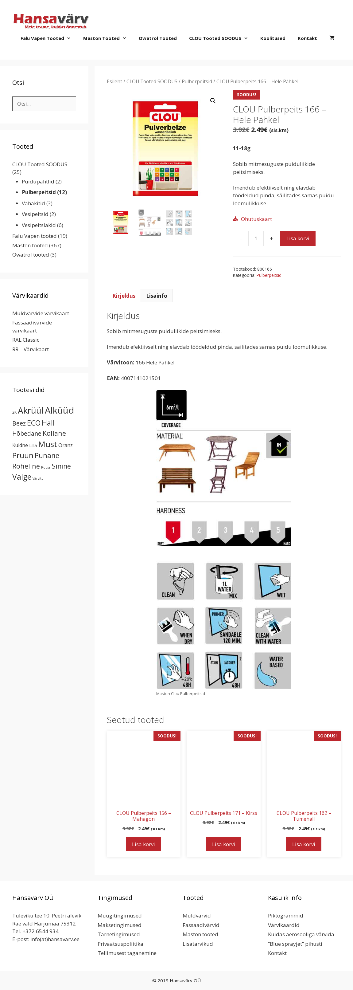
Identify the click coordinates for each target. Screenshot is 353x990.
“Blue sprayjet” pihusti (295, 943)
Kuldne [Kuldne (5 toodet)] (20, 445)
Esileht (114, 81)
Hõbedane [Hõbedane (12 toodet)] (26, 434)
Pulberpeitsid (197, 81)
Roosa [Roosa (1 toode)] (46, 467)
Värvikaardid (284, 925)
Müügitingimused (120, 915)
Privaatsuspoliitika (120, 943)
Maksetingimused (120, 925)
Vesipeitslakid (39, 225)
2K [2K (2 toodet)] (14, 412)
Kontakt (307, 38)
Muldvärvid (197, 915)
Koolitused (272, 38)
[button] (213, 100)
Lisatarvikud (198, 943)
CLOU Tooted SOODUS (221, 38)
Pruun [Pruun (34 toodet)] (22, 455)
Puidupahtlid (38, 181)
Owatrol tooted (158, 38)
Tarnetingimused (119, 934)
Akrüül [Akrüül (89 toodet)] (31, 410)
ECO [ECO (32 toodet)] (34, 423)
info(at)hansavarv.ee (55, 939)
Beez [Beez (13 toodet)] (19, 423)
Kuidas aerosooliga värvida (301, 934)
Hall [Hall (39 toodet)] (48, 423)
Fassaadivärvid (201, 925)
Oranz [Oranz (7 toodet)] (65, 445)
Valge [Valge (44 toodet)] (21, 477)
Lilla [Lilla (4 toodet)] (33, 445)
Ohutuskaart (256, 218)
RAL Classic (25, 339)
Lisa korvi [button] (143, 844)
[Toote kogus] (256, 238)
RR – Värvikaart (30, 349)
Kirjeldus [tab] (123, 295)
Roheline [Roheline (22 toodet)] (26, 466)
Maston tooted (108, 38)
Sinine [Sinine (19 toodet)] (61, 466)
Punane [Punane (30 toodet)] (47, 455)
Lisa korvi (297, 238)
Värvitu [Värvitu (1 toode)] (38, 478)
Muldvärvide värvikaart (40, 313)
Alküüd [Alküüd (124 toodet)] (59, 410)
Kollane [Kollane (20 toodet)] (54, 433)
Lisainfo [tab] (156, 295)
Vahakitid (33, 203)
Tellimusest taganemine (127, 953)
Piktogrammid (285, 915)
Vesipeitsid (35, 214)
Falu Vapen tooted (49, 38)
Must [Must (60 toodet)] (47, 444)
